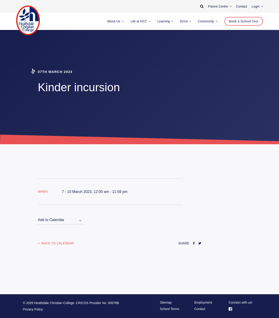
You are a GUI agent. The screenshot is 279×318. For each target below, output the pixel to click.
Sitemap (166, 302)
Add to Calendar (51, 220)
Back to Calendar (57, 243)
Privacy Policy (33, 309)
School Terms (169, 309)
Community (208, 21)
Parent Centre (220, 6)
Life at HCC (140, 21)
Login (257, 6)
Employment (203, 302)
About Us (115, 21)
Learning (165, 21)
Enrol (185, 21)
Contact (199, 309)
